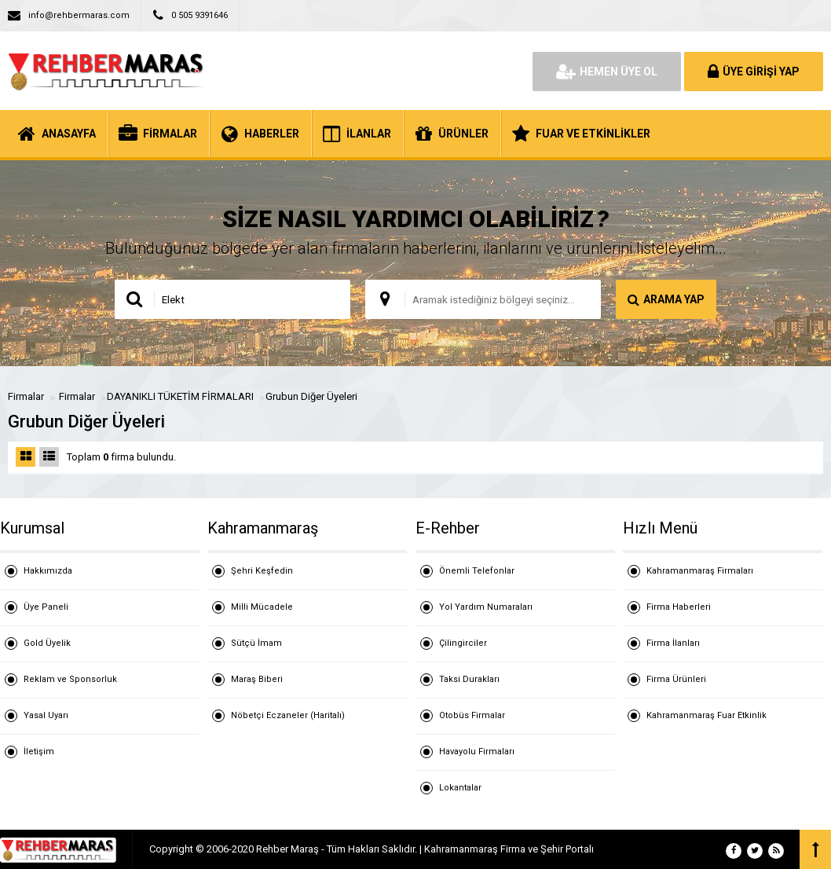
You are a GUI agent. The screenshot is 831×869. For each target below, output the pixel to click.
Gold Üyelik (47, 643)
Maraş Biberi (257, 679)
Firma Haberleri (678, 607)
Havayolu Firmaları (476, 751)
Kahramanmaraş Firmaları (699, 571)
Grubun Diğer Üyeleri (311, 396)
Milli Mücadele (262, 607)
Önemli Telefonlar (476, 571)
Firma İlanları (673, 643)
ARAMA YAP (666, 299)
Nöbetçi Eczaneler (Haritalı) (288, 715)
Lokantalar (460, 788)
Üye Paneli (46, 607)
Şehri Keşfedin (262, 571)
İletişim (39, 751)
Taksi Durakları (469, 679)
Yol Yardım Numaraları (486, 607)
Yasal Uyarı (46, 715)
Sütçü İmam (256, 643)
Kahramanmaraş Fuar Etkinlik (706, 715)
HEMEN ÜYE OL (606, 71)
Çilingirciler (463, 643)
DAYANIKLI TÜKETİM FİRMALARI (180, 396)
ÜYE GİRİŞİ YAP (754, 71)
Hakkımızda (48, 571)
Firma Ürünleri (676, 679)
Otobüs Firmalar (472, 715)
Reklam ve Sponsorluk (70, 679)
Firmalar (26, 396)
